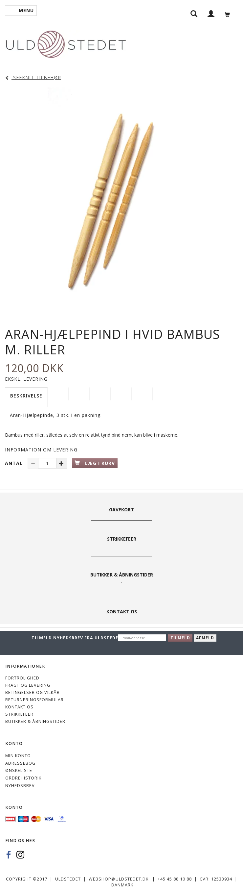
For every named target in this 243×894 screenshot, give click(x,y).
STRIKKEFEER (19, 714)
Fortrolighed (22, 678)
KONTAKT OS (19, 707)
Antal (14, 463)
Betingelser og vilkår (32, 692)
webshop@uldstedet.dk (118, 879)
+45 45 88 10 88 (175, 879)
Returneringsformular (34, 699)
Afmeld (205, 638)
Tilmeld (180, 638)
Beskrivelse (26, 396)
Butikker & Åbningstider (35, 721)
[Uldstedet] (65, 43)
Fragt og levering (27, 685)
